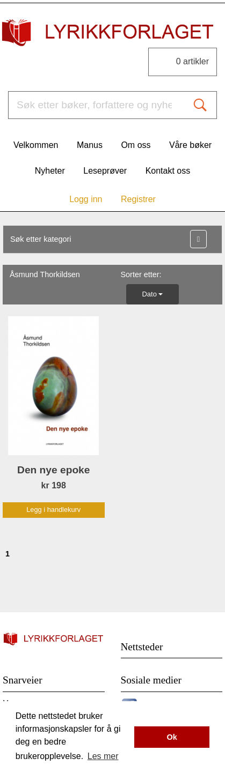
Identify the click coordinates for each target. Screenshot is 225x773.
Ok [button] (172, 737)
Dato (152, 294)
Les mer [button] (103, 756)
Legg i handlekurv (53, 510)
